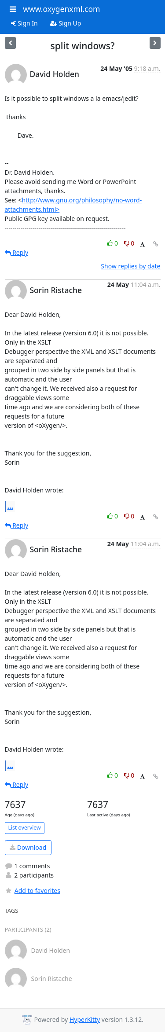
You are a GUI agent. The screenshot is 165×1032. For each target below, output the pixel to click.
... (10, 506)
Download (28, 847)
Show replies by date (130, 266)
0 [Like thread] (113, 243)
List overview (24, 827)
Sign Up (65, 23)
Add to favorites (32, 890)
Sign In (24, 23)
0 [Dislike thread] (129, 243)
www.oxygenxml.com (61, 9)
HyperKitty (85, 1019)
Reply (17, 252)
